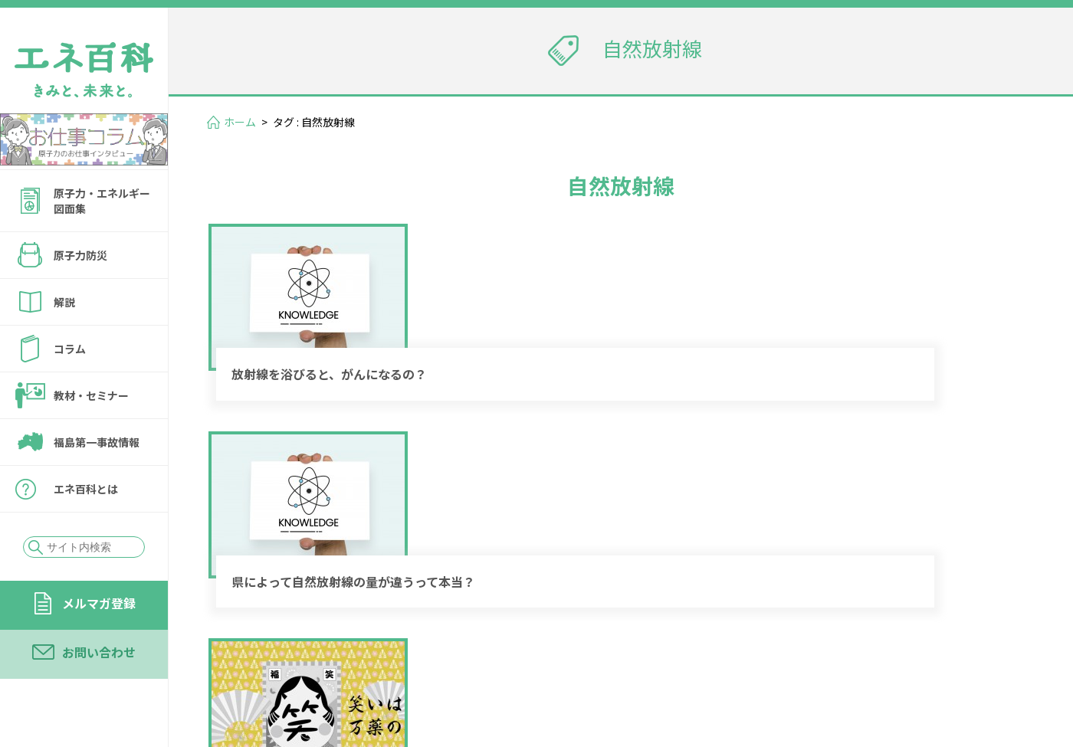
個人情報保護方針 (779, 666)
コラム (70, 348)
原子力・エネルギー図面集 (102, 200)
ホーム (240, 121)
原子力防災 (80, 255)
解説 (64, 302)
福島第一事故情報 (96, 442)
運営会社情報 (982, 644)
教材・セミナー (91, 395)
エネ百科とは (86, 488)
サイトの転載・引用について (934, 666)
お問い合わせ (99, 652)
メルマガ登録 (99, 603)
